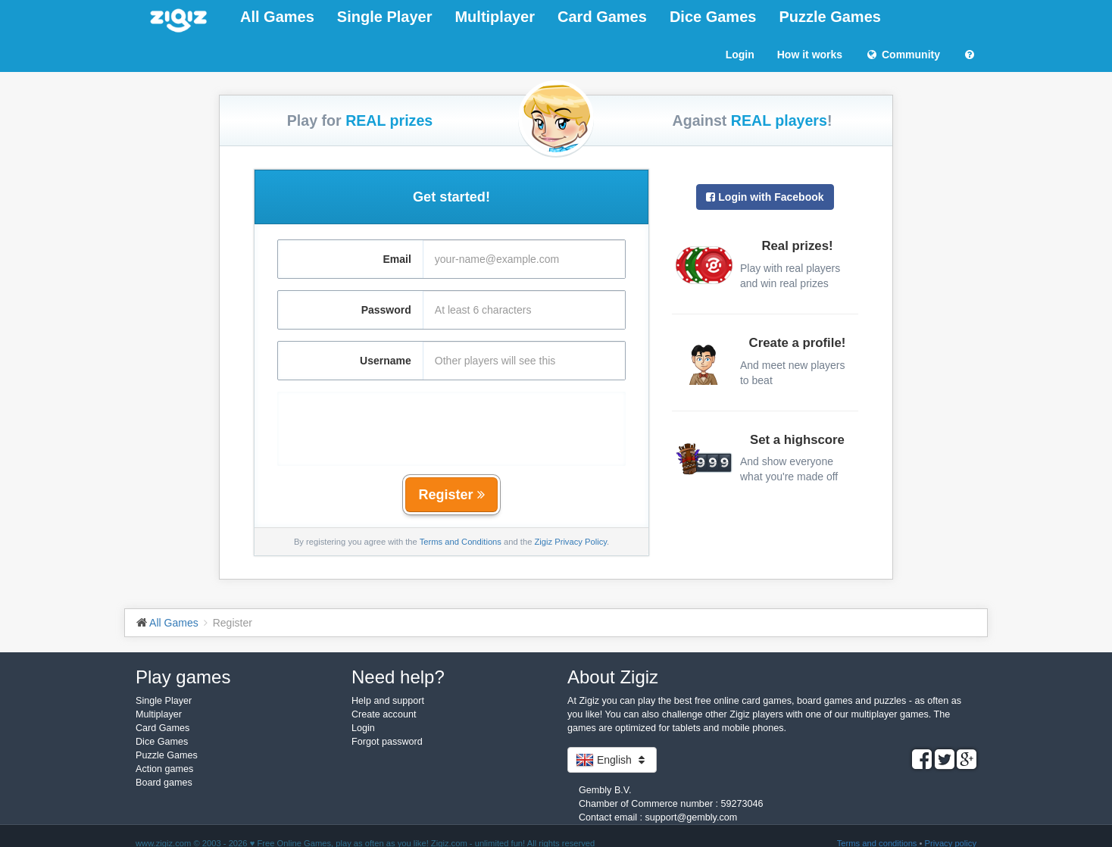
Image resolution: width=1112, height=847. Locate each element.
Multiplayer (494, 16)
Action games (164, 769)
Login (740, 54)
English (612, 760)
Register (451, 494)
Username (385, 361)
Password (386, 310)
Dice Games (713, 16)
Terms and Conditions (460, 541)
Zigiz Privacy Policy (570, 541)
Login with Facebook (764, 197)
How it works (809, 54)
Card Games (602, 16)
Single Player (385, 16)
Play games (183, 677)
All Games (277, 16)
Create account (383, 714)
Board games (164, 782)
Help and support (387, 700)
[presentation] (451, 421)
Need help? (398, 677)
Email (397, 259)
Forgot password (387, 741)
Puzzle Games (830, 16)
